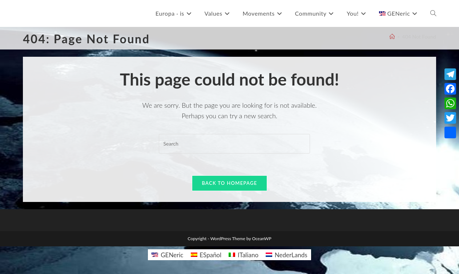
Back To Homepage (229, 183)
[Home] (392, 36)
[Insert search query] (234, 144)
